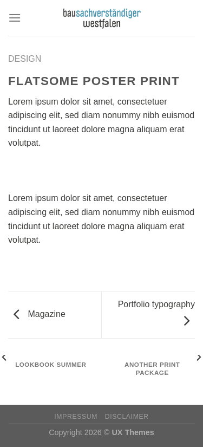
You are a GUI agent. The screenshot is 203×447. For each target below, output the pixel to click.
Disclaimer (127, 416)
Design (24, 58)
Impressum (75, 416)
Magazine (40, 314)
